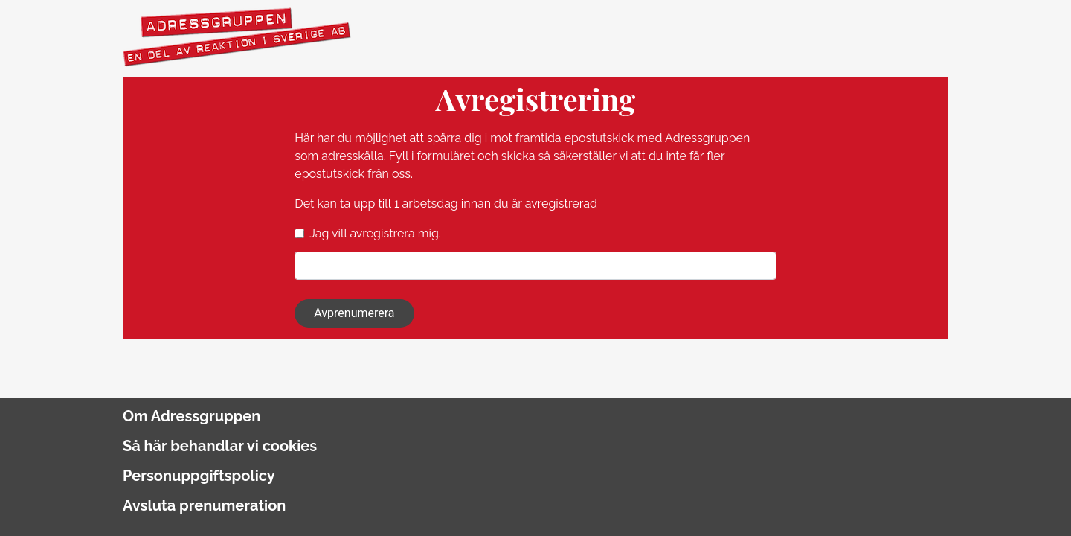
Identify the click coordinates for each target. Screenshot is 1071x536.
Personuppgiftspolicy (199, 476)
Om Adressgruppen (191, 416)
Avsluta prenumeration (204, 505)
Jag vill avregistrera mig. (375, 233)
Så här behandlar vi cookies (220, 446)
